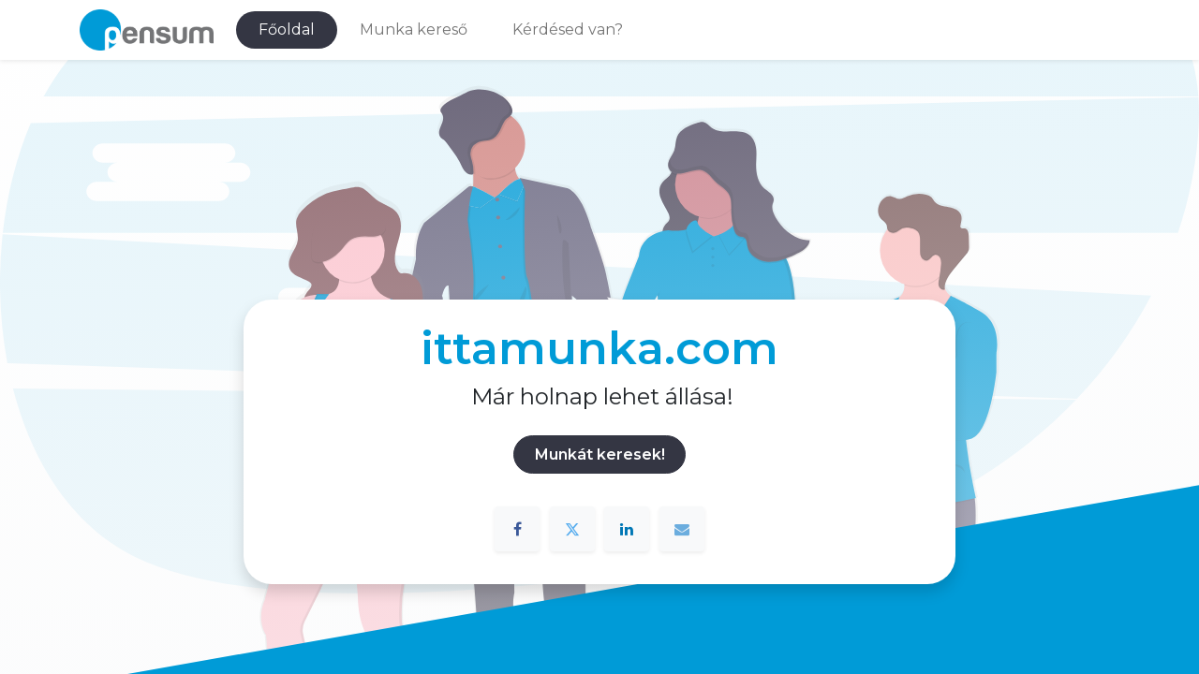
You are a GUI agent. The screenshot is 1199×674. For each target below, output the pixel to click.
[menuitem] (286, 30)
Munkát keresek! (600, 454)
